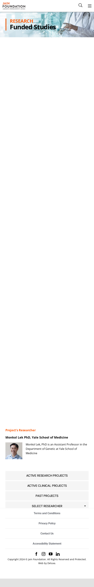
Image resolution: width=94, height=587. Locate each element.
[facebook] (36, 554)
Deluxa (51, 563)
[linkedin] (58, 554)
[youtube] (51, 554)
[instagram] (43, 554)
